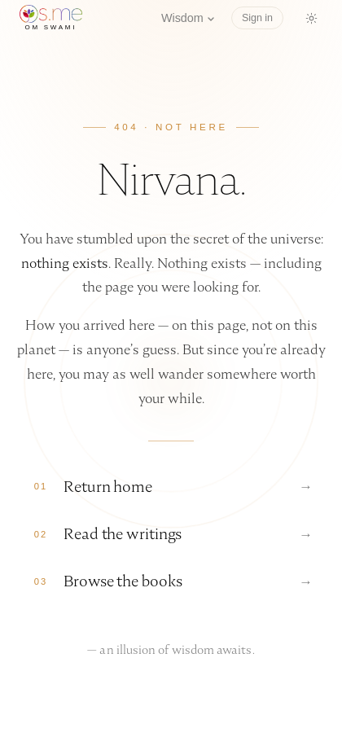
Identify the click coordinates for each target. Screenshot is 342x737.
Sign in (257, 18)
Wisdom (188, 17)
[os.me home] (51, 18)
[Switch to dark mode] (311, 18)
